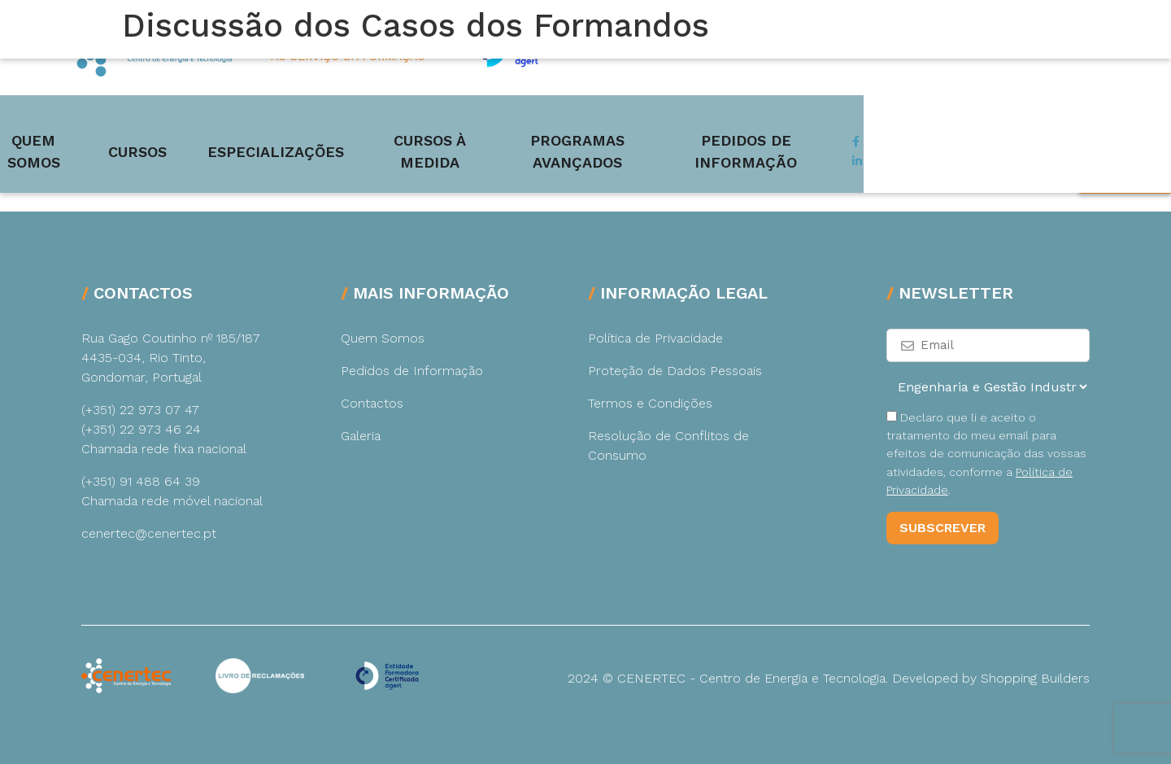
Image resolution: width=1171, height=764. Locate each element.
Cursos (246, 124)
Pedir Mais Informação (1127, 264)
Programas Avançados (764, 124)
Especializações (384, 124)
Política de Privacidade (655, 338)
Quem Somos (125, 124)
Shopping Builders (1035, 678)
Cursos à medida (561, 124)
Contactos (372, 403)
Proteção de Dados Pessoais (675, 370)
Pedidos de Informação (997, 124)
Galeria (361, 435)
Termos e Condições (650, 403)
